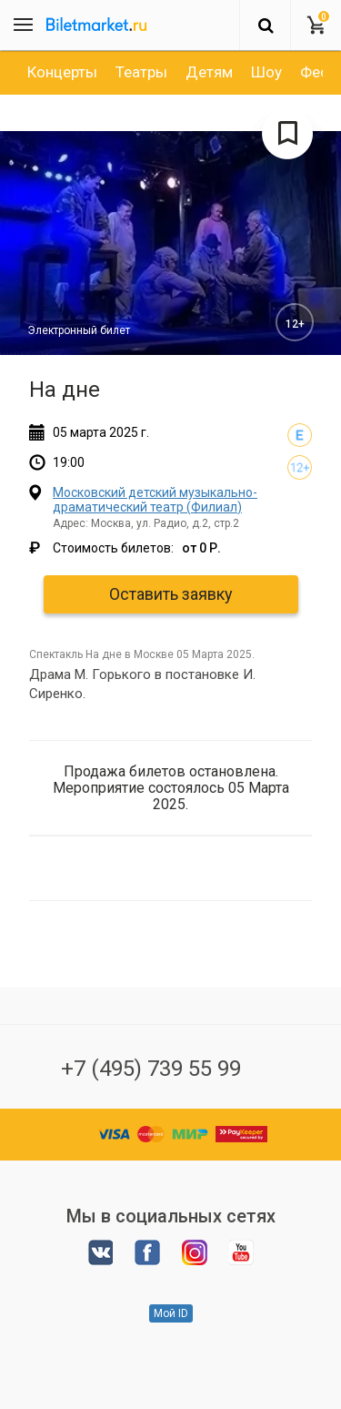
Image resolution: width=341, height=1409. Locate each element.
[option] (62, 72)
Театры (141, 72)
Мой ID (171, 1313)
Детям (209, 72)
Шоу (266, 72)
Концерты (62, 72)
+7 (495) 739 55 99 (151, 1068)
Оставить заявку (171, 593)
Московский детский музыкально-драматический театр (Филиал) (155, 499)
